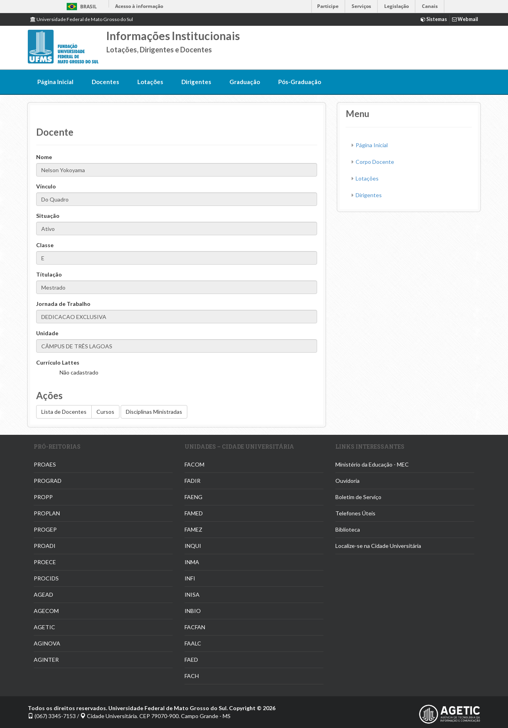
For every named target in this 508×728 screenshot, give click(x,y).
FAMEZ (193, 529)
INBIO (193, 610)
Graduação (244, 81)
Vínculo (46, 186)
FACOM (194, 464)
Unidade (47, 333)
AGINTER (46, 659)
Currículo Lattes (57, 362)
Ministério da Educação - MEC (372, 464)
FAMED (194, 513)
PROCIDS (46, 578)
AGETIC (44, 627)
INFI (190, 578)
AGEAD (43, 594)
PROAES (45, 464)
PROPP (43, 497)
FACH (192, 675)
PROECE (45, 562)
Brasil (80, 6)
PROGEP (45, 529)
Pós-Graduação (299, 81)
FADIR (192, 480)
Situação (48, 215)
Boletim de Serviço (358, 497)
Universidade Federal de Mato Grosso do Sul (81, 19)
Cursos (105, 411)
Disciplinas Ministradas (154, 411)
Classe (45, 245)
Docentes (105, 81)
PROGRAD (48, 480)
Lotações (150, 81)
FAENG (193, 497)
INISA (192, 594)
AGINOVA (47, 643)
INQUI (193, 545)
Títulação (49, 274)
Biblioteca (347, 529)
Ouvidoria (347, 480)
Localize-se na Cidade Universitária (378, 545)
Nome (44, 157)
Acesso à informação (139, 6)
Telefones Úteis (355, 513)
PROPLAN (47, 513)
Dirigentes (196, 81)
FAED (191, 659)
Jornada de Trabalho (63, 303)
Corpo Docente (375, 161)
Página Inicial (55, 81)
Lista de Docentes (64, 411)
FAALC (193, 643)
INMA (192, 562)
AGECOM (46, 610)
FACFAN (195, 627)
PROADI (45, 545)
